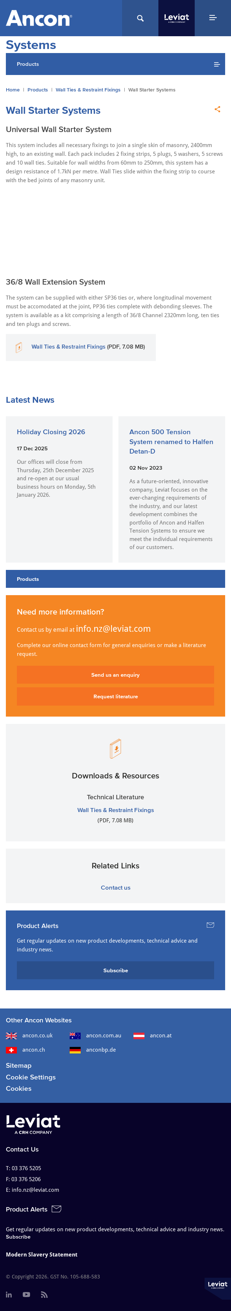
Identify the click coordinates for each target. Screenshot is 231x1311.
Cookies (19, 1088)
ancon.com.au (95, 1035)
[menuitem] (9, 1295)
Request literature (116, 696)
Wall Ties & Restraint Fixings (88, 90)
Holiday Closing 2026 (51, 432)
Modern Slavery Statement (41, 1254)
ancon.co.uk (29, 1035)
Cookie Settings (31, 1077)
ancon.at (152, 1035)
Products (37, 90)
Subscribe (115, 970)
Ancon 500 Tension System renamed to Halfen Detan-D (171, 441)
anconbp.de (93, 1050)
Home (13, 90)
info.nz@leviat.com (113, 629)
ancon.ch (25, 1050)
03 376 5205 (26, 1168)
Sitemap (19, 1065)
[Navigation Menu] (213, 18)
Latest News (30, 400)
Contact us (116, 887)
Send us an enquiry (115, 675)
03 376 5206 (26, 1179)
